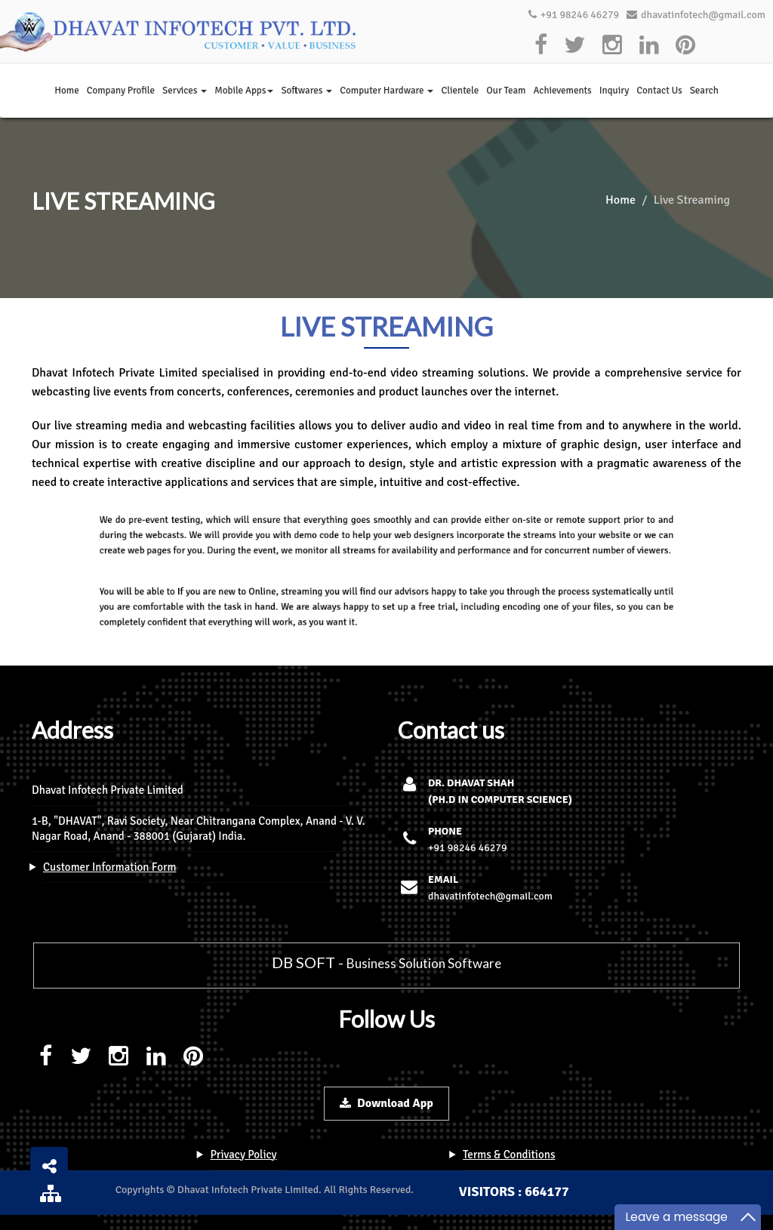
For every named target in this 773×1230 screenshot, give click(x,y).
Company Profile (121, 91)
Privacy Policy (243, 1154)
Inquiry (614, 91)
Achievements (562, 91)
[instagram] (612, 46)
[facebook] (541, 46)
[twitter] (574, 46)
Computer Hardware (386, 91)
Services (184, 91)
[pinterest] (685, 46)
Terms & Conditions (509, 1154)
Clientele (460, 91)
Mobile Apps (243, 91)
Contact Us (659, 91)
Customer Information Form (110, 867)
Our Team (505, 91)
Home (66, 91)
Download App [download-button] (386, 1103)
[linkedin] (649, 46)
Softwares (306, 91)
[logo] (180, 31)
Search (704, 91)
